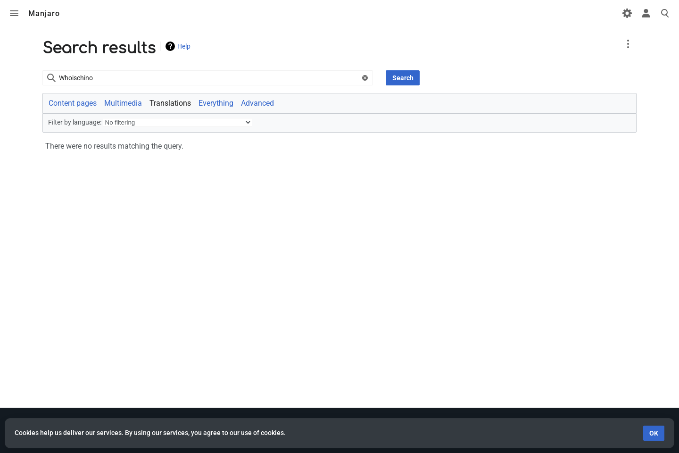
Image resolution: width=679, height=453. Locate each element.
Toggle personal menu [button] (646, 13)
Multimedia (123, 103)
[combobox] (207, 77)
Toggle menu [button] (14, 13)
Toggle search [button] (664, 13)
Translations (170, 103)
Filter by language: (74, 122)
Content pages (73, 103)
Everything (216, 103)
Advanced (257, 103)
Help (183, 46)
